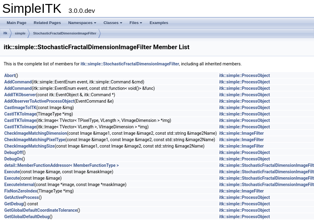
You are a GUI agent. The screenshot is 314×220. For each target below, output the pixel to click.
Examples (159, 22)
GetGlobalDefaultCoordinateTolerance (40, 210)
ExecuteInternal (19, 184)
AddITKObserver (20, 94)
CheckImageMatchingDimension (35, 133)
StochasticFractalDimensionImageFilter (64, 33)
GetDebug (13, 203)
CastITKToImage (20, 114)
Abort (9, 75)
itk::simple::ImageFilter (241, 133)
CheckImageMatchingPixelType (34, 139)
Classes (113, 22)
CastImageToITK (20, 107)
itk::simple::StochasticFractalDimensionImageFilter (129, 63)
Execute (12, 171)
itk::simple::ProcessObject (244, 75)
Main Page (16, 22)
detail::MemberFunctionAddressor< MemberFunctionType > (61, 165)
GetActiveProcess (21, 197)
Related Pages (47, 22)
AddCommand (18, 81)
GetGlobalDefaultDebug (27, 216)
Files (136, 22)
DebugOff (13, 152)
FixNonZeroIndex (20, 191)
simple (20, 33)
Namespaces (82, 22)
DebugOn (13, 158)
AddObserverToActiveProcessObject (39, 101)
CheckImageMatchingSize (29, 146)
